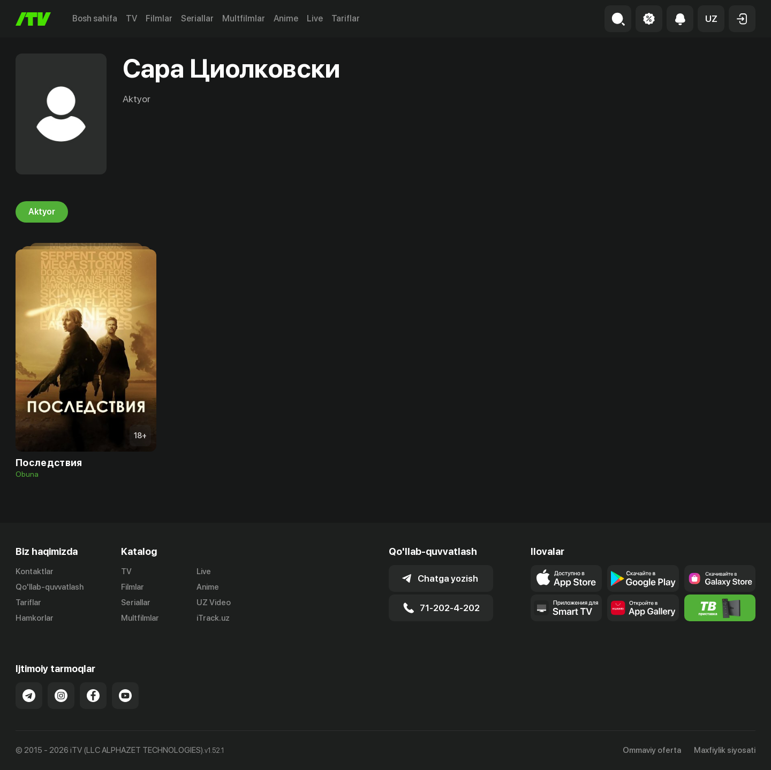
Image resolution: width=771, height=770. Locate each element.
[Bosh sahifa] (33, 19)
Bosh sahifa (94, 18)
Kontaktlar (35, 571)
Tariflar (345, 18)
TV (131, 18)
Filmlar (159, 18)
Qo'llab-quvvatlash (50, 587)
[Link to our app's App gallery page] (642, 607)
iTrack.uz (213, 618)
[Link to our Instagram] (61, 695)
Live (315, 18)
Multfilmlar (243, 18)
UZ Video (213, 602)
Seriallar (197, 18)
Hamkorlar (35, 618)
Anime (286, 18)
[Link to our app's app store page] (566, 578)
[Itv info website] (719, 607)
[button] (711, 18)
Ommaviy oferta (652, 750)
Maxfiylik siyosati (724, 750)
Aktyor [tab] (42, 212)
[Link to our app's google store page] (642, 578)
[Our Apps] (566, 607)
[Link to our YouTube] (125, 695)
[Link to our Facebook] (93, 695)
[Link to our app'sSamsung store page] (719, 578)
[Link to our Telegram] (29, 695)
